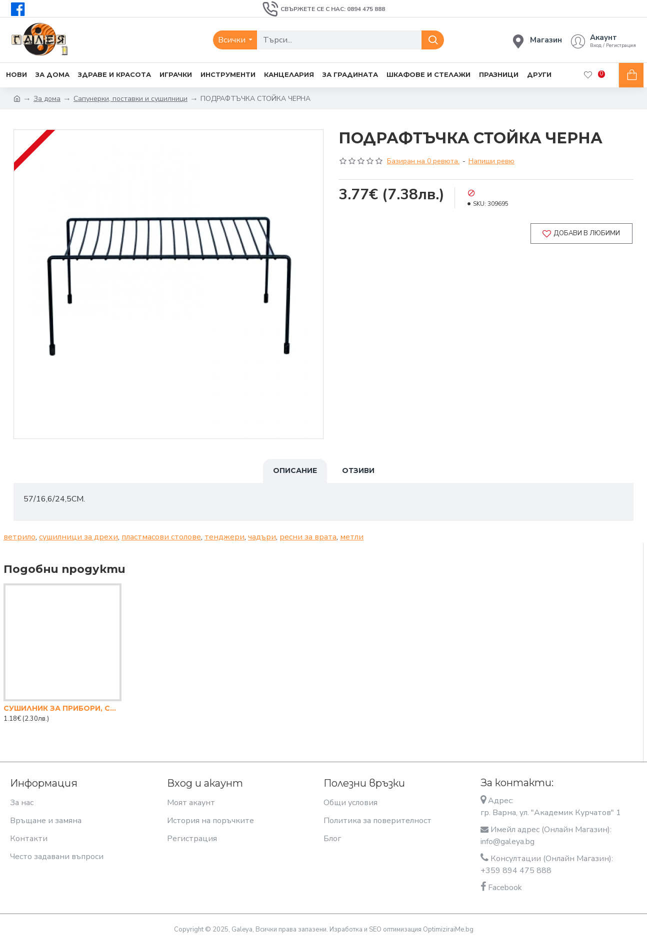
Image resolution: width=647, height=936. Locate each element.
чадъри (262, 530)
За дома (47, 98)
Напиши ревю (491, 161)
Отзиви (358, 470)
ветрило (20, 530)
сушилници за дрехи (78, 530)
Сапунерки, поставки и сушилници (131, 98)
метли (352, 530)
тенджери (224, 530)
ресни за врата (308, 530)
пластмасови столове (161, 530)
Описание (295, 470)
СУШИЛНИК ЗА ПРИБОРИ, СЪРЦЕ (63, 702)
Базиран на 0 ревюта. (423, 161)
